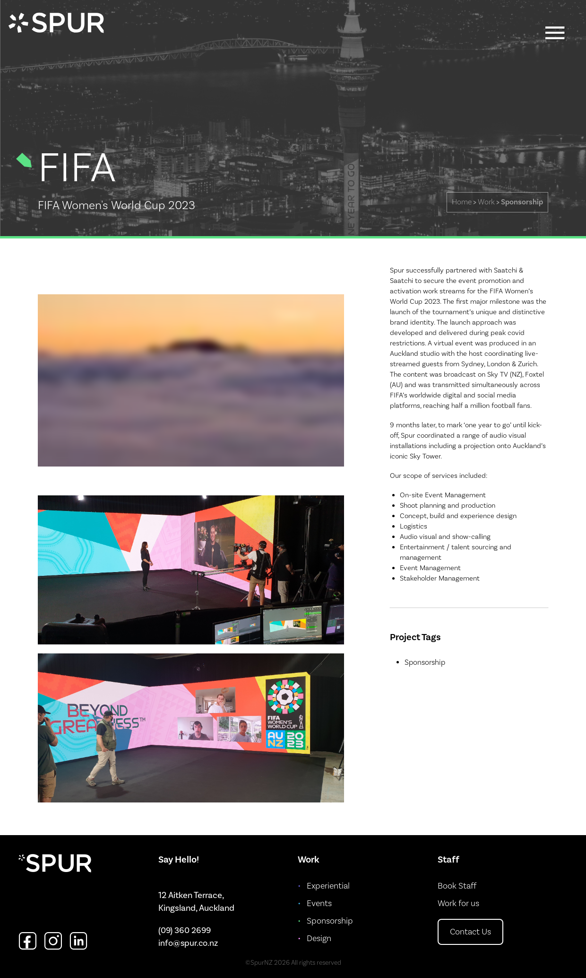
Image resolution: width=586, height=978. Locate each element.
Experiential (328, 886)
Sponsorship (522, 202)
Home (462, 202)
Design (319, 938)
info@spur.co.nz (188, 943)
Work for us (458, 903)
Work (486, 202)
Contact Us (470, 931)
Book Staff (457, 886)
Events (319, 903)
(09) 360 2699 (184, 930)
